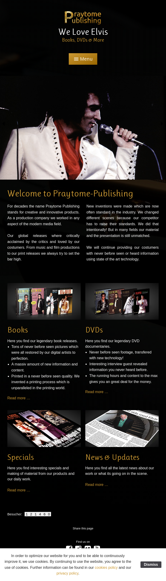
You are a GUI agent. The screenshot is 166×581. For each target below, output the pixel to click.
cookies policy (106, 567)
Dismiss (151, 564)
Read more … (18, 398)
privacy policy (67, 573)
